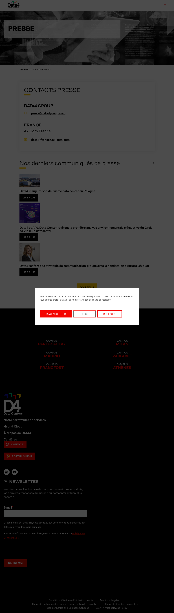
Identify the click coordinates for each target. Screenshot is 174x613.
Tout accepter (56, 313)
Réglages (109, 313)
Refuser (84, 313)
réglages (106, 299)
